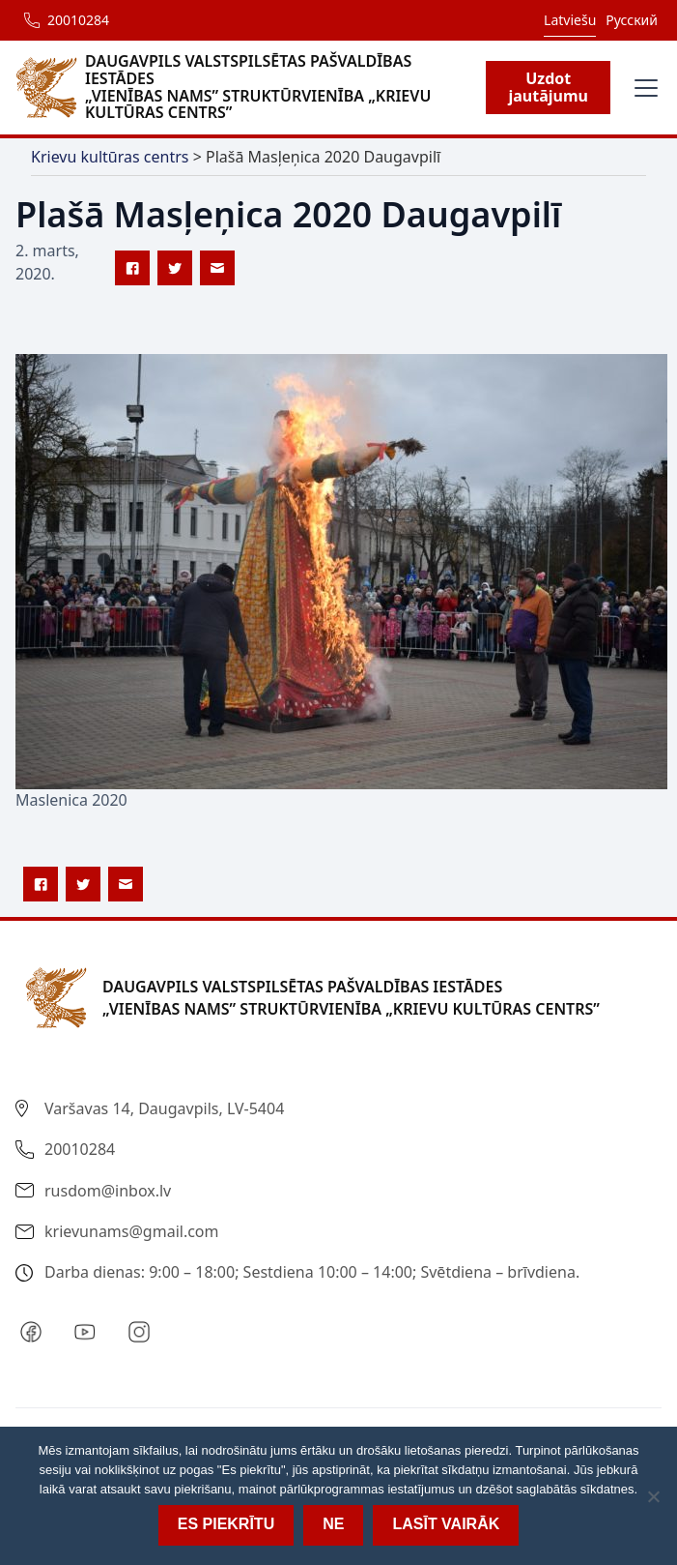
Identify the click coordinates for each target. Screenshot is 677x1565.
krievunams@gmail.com (131, 1231)
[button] (642, 88)
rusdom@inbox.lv (107, 1190)
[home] (250, 87)
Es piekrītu (226, 1524)
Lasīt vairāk (445, 1524)
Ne (333, 1524)
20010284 (78, 20)
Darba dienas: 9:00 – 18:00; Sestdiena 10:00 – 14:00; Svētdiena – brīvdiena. (311, 1272)
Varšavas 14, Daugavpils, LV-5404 (164, 1108)
